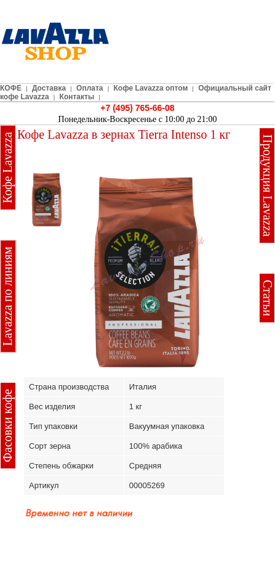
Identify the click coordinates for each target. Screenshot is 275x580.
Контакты (77, 96)
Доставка (49, 88)
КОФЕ (11, 88)
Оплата (89, 88)
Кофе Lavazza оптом (151, 88)
